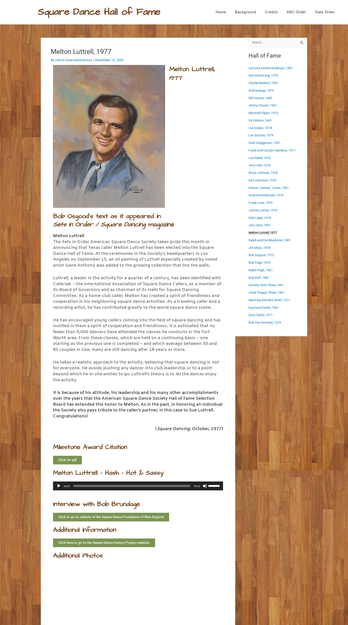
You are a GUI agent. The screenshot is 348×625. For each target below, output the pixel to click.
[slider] (131, 486)
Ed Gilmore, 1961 (261, 121)
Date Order (325, 12)
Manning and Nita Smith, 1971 (271, 300)
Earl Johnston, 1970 (263, 181)
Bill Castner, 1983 (261, 98)
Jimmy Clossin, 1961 (264, 106)
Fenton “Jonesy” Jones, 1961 (270, 188)
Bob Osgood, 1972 (262, 255)
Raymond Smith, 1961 (265, 308)
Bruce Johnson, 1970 (264, 173)
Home (221, 12)
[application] (138, 486)
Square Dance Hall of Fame (99, 12)
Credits (271, 12)
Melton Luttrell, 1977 (264, 233)
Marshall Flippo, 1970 (264, 113)
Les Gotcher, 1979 (262, 136)
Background (245, 12)
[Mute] (205, 486)
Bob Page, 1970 (260, 263)
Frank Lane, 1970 (261, 203)
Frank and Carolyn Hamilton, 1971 (274, 151)
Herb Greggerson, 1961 (265, 143)
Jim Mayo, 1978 (260, 248)
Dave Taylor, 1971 (261, 315)
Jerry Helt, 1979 (260, 165)
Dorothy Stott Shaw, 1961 (267, 285)
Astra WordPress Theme (218, 613)
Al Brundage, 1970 (262, 91)
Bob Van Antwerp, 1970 (266, 323)
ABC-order (296, 12)
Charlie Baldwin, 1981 (264, 83)
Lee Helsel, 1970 (261, 158)
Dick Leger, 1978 (261, 218)
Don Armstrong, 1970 (264, 76)
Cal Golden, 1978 (261, 128)
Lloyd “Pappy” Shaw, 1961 (267, 293)
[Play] (59, 486)
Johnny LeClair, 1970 (264, 210)
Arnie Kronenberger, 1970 (267, 195)
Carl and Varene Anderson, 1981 (272, 68)
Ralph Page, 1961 (261, 270)
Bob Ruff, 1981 (259, 278)
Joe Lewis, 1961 (55, 585)
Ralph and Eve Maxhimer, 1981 (210, 585)
